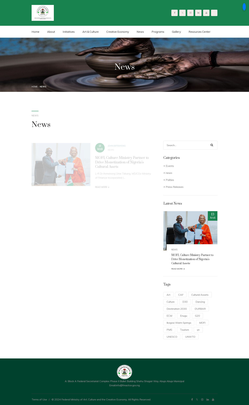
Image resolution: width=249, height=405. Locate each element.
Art (168, 294)
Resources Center (199, 31)
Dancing (200, 301)
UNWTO (190, 336)
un (198, 329)
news (111, 151)
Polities (170, 179)
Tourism (184, 329)
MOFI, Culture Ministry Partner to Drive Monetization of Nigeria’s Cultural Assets (122, 163)
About (51, 31)
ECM (169, 315)
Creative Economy (117, 31)
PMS (169, 329)
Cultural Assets (200, 294)
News (140, 31)
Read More (102, 188)
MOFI (202, 322)
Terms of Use (39, 399)
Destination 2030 (177, 308)
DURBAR (200, 308)
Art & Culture (90, 31)
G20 (197, 315)
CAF (180, 294)
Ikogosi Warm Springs (179, 322)
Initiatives (69, 31)
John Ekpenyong (117, 146)
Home (35, 31)
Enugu (183, 315)
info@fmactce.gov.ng (128, 385)
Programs (158, 31)
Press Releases (174, 186)
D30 (185, 301)
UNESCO (172, 336)
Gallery (176, 31)
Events (170, 165)
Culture (171, 301)
